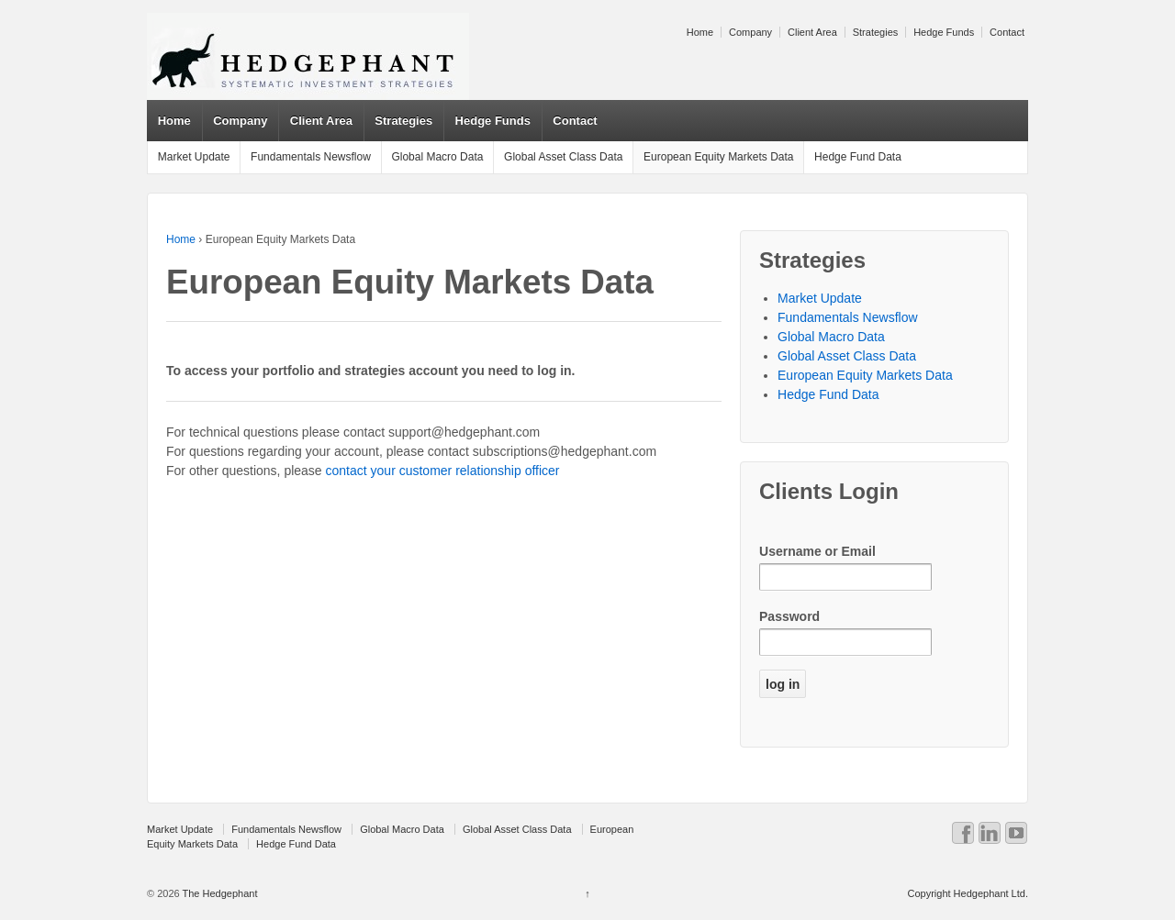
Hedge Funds (943, 32)
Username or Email (817, 551)
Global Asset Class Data (563, 156)
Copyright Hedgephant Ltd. (967, 893)
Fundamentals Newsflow (311, 156)
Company (750, 32)
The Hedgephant (219, 893)
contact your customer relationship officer (443, 470)
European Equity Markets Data (718, 156)
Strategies (876, 32)
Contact (1007, 32)
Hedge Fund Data (857, 156)
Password (789, 616)
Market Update (194, 156)
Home (700, 32)
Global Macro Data (437, 156)
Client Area (812, 32)
